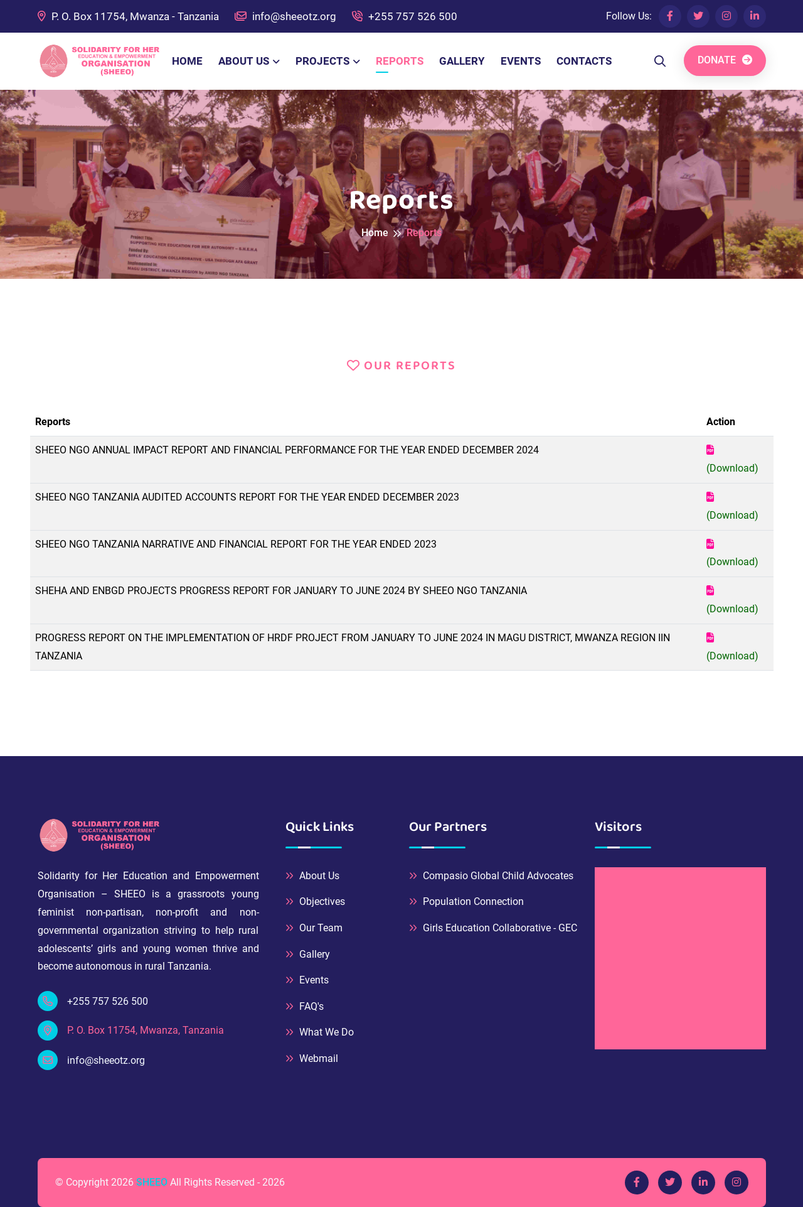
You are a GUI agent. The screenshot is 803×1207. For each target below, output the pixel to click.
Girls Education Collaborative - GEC (493, 928)
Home (374, 233)
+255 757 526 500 (404, 16)
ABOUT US (243, 61)
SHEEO (152, 1182)
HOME (187, 61)
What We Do (319, 1032)
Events (307, 980)
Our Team (314, 928)
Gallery (307, 954)
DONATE (725, 60)
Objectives (315, 901)
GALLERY (462, 61)
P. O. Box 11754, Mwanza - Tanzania (128, 16)
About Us (312, 876)
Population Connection (466, 901)
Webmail (311, 1058)
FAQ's (304, 1006)
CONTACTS (584, 61)
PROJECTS (322, 61)
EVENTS (521, 61)
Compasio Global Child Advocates (491, 876)
